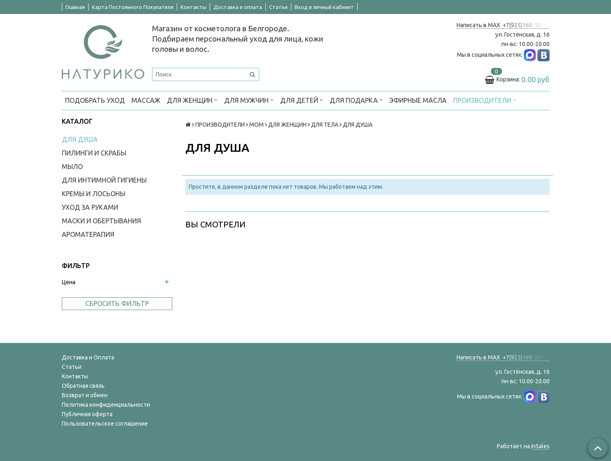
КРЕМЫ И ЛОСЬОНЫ (93, 193)
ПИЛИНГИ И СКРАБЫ (94, 153)
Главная (75, 7)
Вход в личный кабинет (324, 7)
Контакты (193, 7)
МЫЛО (72, 166)
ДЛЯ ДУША (80, 139)
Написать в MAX (479, 25)
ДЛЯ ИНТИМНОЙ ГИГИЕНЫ (104, 180)
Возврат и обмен (85, 395)
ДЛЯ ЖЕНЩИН (192, 100)
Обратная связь (83, 385)
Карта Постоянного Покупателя (132, 7)
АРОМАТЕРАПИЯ (88, 234)
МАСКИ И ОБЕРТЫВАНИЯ (101, 221)
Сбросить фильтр (117, 303)
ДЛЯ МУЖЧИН (249, 100)
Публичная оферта (87, 414)
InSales (540, 446)
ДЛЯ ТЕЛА (324, 124)
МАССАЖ (145, 100)
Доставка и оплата (237, 7)
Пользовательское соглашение (105, 423)
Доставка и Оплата (88, 357)
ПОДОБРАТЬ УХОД (95, 100)
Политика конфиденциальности (106, 404)
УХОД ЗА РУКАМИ (90, 207)
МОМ (256, 124)
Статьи (278, 7)
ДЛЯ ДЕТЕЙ (301, 100)
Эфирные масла (418, 100)
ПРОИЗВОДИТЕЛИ (484, 100)
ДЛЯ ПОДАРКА (356, 100)
